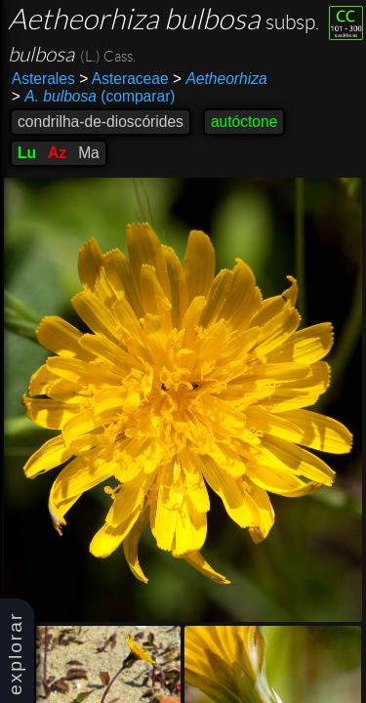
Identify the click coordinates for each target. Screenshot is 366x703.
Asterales (43, 78)
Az (57, 153)
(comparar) (94, 96)
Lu (27, 153)
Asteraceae (123, 78)
